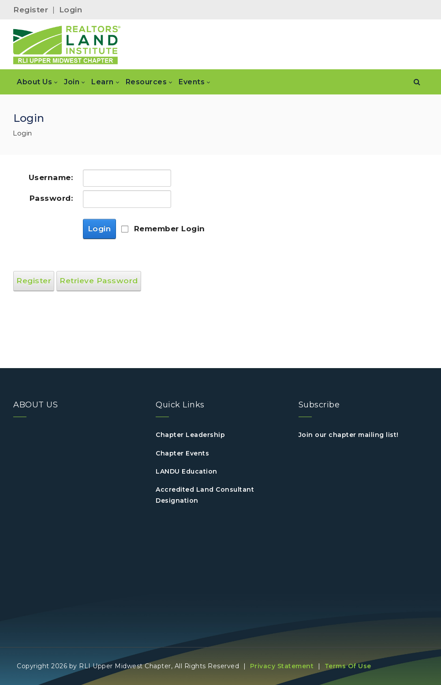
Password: (51, 198)
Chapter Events (182, 453)
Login (70, 9)
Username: (51, 177)
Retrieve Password (99, 280)
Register (30, 9)
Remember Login (169, 228)
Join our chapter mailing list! (349, 435)
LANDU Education (186, 471)
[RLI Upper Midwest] (67, 44)
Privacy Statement (282, 666)
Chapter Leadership (190, 435)
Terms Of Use (348, 666)
